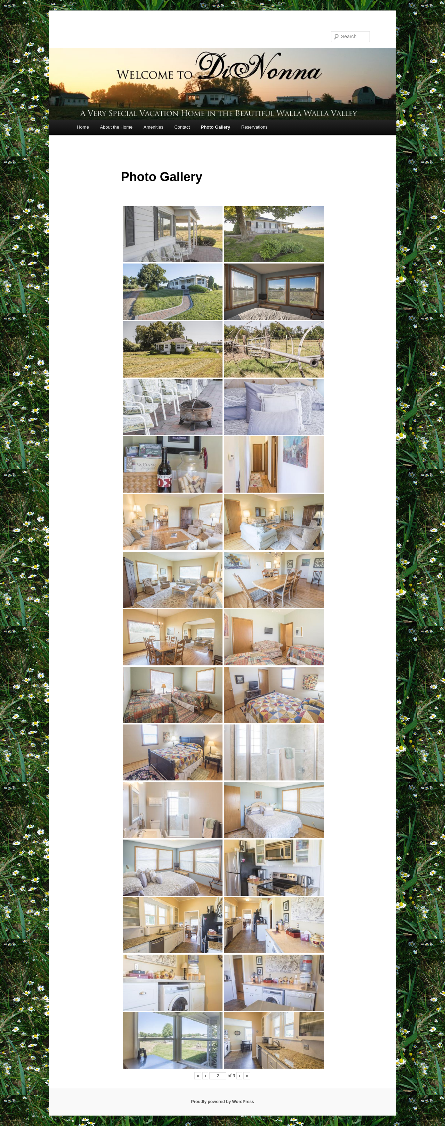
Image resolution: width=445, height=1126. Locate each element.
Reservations (254, 127)
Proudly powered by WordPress (222, 1101)
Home (83, 127)
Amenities (153, 127)
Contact (182, 127)
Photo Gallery (215, 127)
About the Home (116, 127)
